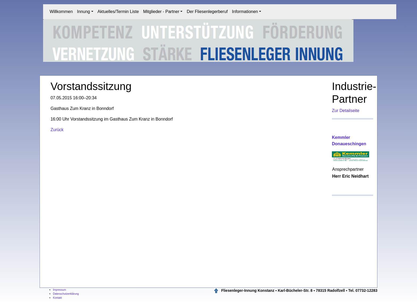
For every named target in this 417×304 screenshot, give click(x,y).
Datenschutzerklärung (66, 293)
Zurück (57, 129)
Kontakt (57, 297)
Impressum (59, 289)
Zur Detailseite (345, 110)
